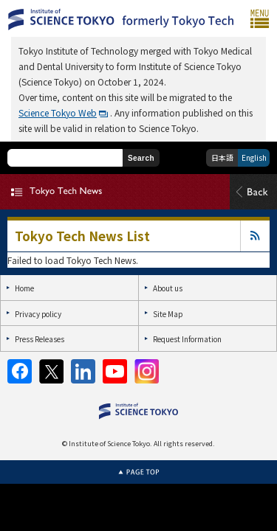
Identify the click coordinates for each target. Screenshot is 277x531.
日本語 (222, 157)
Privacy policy (38, 313)
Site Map (167, 313)
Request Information (187, 338)
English (254, 157)
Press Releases (39, 338)
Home (24, 288)
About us (167, 288)
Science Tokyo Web (57, 112)
